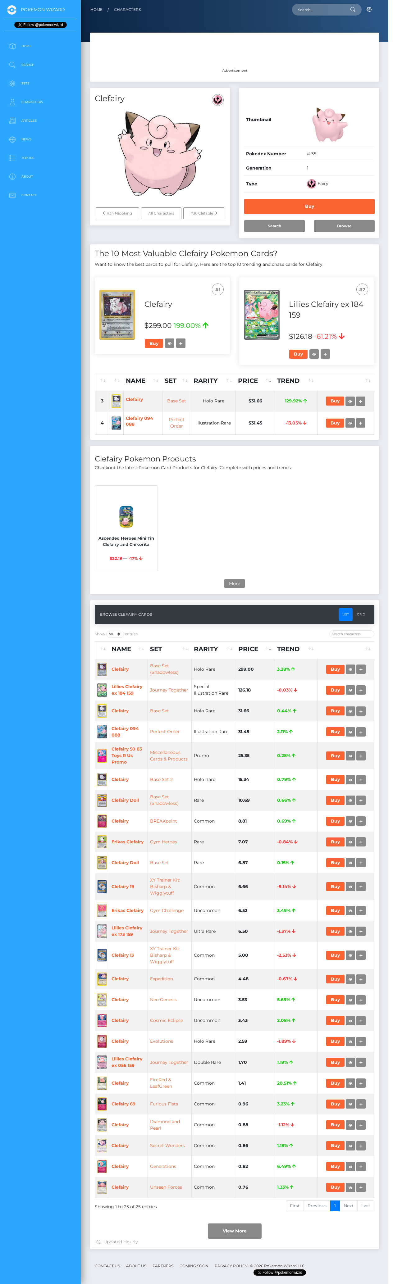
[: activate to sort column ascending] (104, 382)
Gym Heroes (208, 1133)
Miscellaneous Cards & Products (209, 954)
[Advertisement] (40, 250)
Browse (344, 226)
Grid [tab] (361, 707)
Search (274, 226)
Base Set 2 (205, 998)
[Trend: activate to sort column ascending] (311, 382)
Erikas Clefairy (145, 1133)
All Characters (161, 213)
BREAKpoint (208, 1088)
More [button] (234, 676)
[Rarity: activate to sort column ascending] (244, 382)
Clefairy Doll (142, 1043)
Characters (127, 9)
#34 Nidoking (117, 213)
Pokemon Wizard (43, 9)
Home (96, 9)
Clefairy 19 (140, 1222)
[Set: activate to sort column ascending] (209, 382)
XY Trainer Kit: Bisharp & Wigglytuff (209, 1222)
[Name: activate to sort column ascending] (177, 382)
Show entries (116, 726)
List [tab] (345, 707)
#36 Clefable (203, 213)
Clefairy (171, 423)
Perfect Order (209, 909)
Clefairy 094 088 (172, 491)
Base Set (209, 425)
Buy (309, 206)
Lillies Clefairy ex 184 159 (156, 818)
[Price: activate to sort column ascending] (278, 382)
